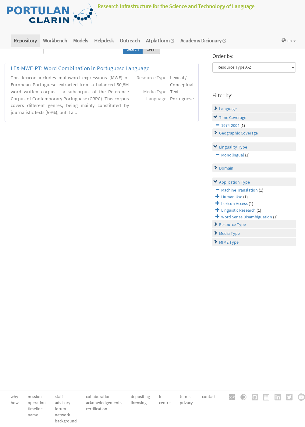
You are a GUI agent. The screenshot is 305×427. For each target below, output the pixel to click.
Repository (25, 40)
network (62, 415)
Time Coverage (232, 117)
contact (209, 396)
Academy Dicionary (203, 40)
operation (37, 402)
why (14, 396)
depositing (140, 396)
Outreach (130, 40)
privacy (186, 402)
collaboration (98, 396)
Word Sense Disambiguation (246, 217)
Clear (151, 49)
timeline (35, 408)
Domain (226, 168)
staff (59, 396)
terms (185, 396)
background (66, 421)
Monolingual (232, 155)
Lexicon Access (234, 203)
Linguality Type (233, 147)
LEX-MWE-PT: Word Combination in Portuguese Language (80, 68)
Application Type (234, 182)
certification (96, 408)
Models (80, 40)
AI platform (160, 40)
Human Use (231, 196)
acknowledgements (104, 402)
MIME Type (229, 242)
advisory (62, 402)
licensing (139, 402)
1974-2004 (230, 125)
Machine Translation (239, 190)
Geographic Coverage (238, 133)
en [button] (289, 40)
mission (35, 396)
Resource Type (232, 224)
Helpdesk (104, 40)
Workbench (55, 40)
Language (228, 108)
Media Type (229, 233)
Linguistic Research (238, 210)
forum (60, 408)
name (33, 415)
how (15, 402)
